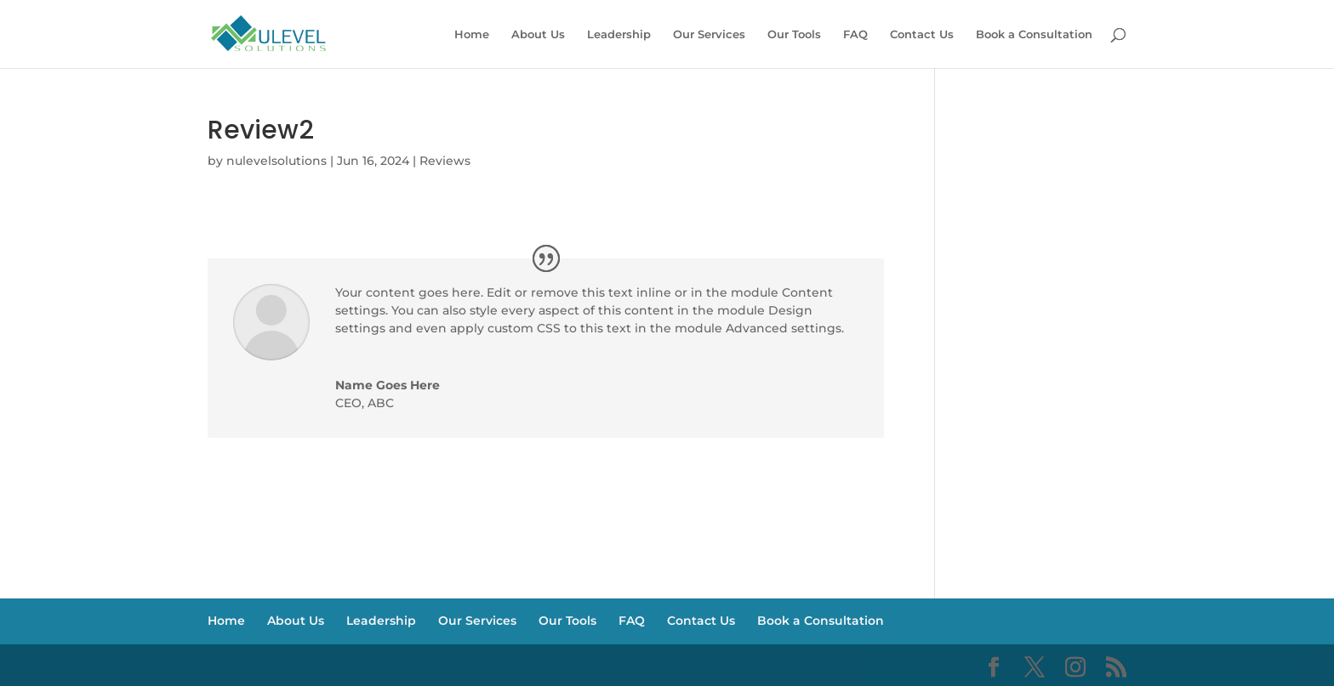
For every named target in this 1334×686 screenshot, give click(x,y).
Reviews (444, 160)
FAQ (855, 34)
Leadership (619, 34)
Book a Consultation (1034, 34)
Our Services (709, 34)
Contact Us (922, 34)
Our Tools (794, 34)
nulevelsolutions (276, 160)
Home (471, 34)
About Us (538, 34)
